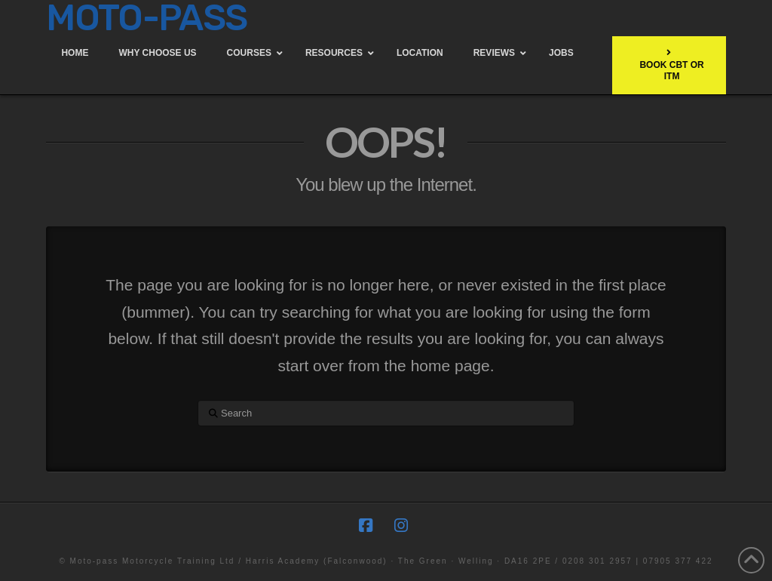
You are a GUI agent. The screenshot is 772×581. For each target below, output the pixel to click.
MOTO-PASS (146, 18)
